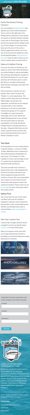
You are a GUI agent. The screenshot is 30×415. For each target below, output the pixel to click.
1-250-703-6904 (19, 1)
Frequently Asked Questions (10, 405)
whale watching (16, 209)
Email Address (4, 318)
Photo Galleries (15, 262)
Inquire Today (15, 247)
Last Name (4, 311)
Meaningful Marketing (13, 397)
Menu (24, 6)
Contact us (4, 227)
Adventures (5, 410)
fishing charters (19, 28)
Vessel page (5, 187)
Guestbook (4, 408)
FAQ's (15, 277)
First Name (4, 303)
